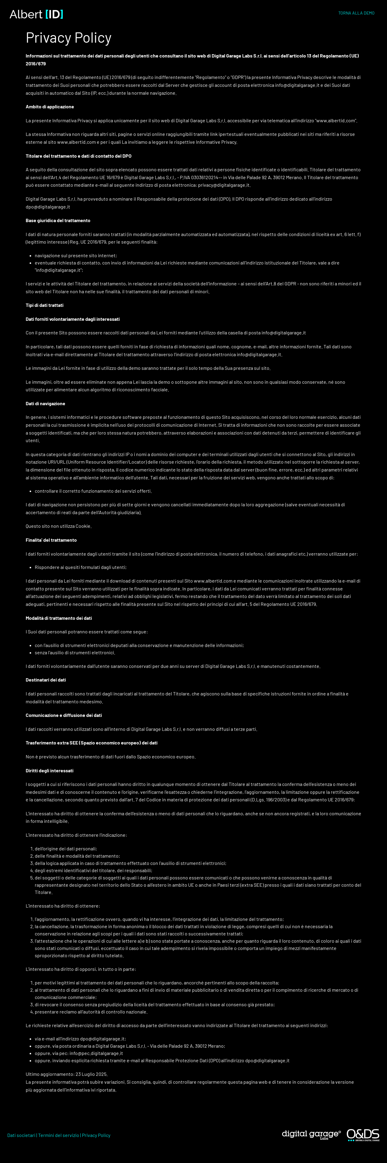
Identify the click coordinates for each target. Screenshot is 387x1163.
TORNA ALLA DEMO (356, 12)
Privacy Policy (96, 1135)
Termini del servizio (58, 1135)
